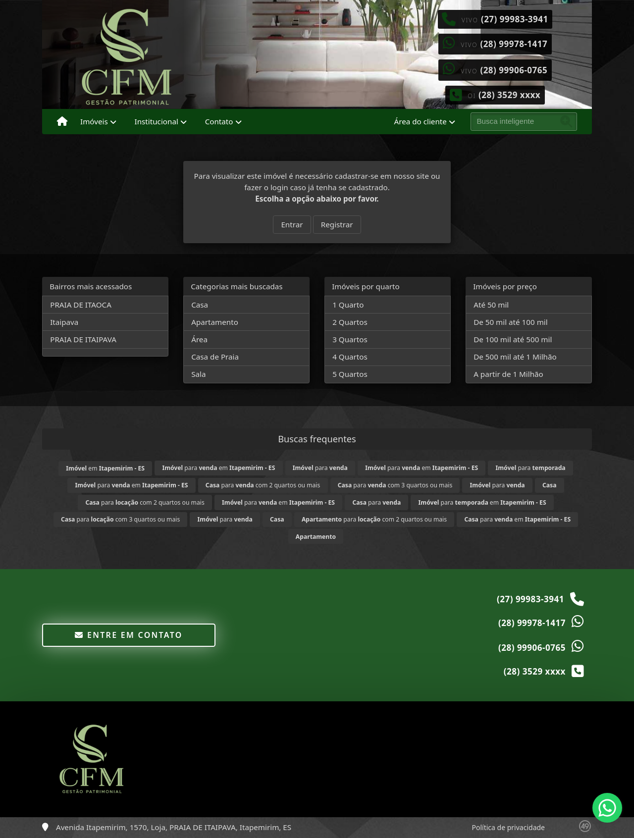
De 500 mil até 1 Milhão (515, 357)
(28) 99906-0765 (513, 70)
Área (199, 339)
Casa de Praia (215, 357)
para (320, 468)
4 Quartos (350, 357)
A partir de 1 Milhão (508, 374)
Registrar (337, 224)
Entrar (292, 224)
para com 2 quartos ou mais (263, 485)
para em (218, 468)
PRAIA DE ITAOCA (80, 305)
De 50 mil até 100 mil (510, 322)
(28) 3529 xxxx (509, 95)
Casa (199, 305)
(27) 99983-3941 (514, 19)
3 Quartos (350, 339)
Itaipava (64, 322)
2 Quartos (350, 322)
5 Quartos (350, 374)
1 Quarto (348, 305)
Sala (198, 374)
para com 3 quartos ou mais (395, 485)
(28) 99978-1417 (513, 44)
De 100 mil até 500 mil (513, 339)
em (105, 468)
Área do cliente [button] (420, 121)
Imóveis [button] (94, 121)
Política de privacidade (508, 827)
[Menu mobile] (62, 122)
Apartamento (214, 322)
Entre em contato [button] (128, 634)
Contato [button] (219, 121)
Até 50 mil (491, 305)
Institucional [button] (156, 121)
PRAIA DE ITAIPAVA (83, 339)
